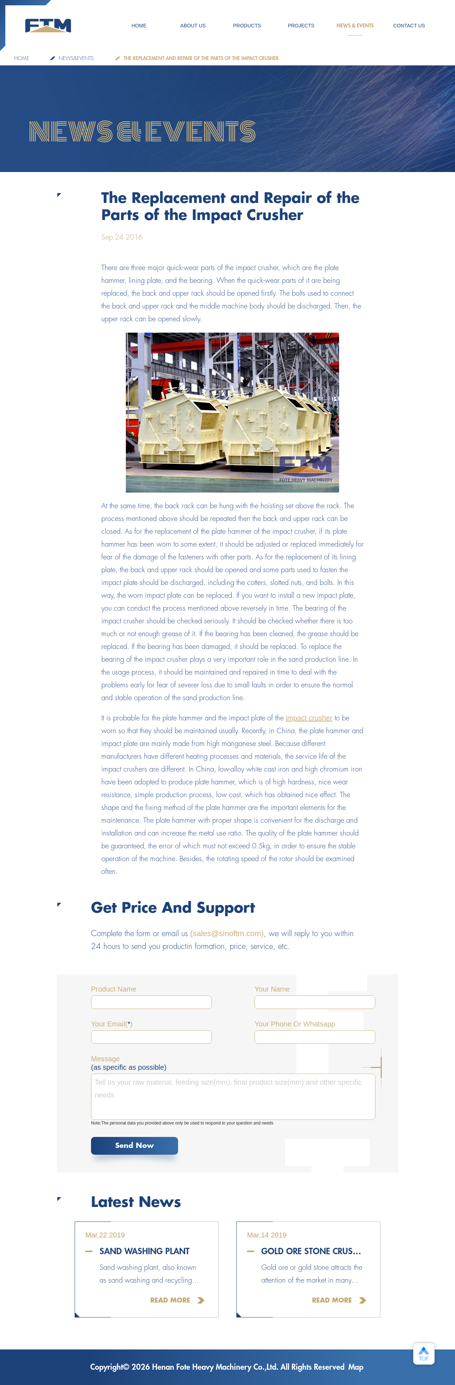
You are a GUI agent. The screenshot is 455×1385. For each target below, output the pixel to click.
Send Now (134, 1145)
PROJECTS (301, 25)
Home (21, 58)
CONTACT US (409, 25)
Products (247, 25)
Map (355, 1367)
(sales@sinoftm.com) (227, 933)
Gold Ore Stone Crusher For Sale (313, 1251)
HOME (139, 25)
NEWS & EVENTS (355, 29)
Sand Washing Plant (144, 1251)
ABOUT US (192, 25)
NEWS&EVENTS (76, 58)
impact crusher (309, 718)
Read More (170, 1300)
